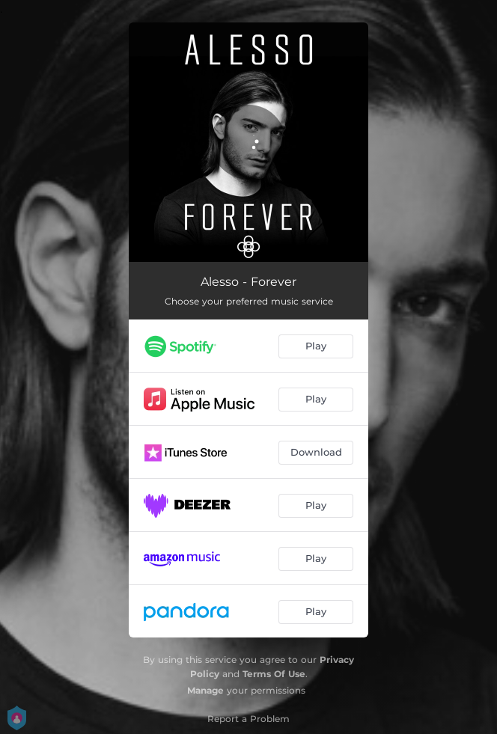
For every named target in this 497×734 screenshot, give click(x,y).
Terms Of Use (274, 673)
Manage (205, 690)
